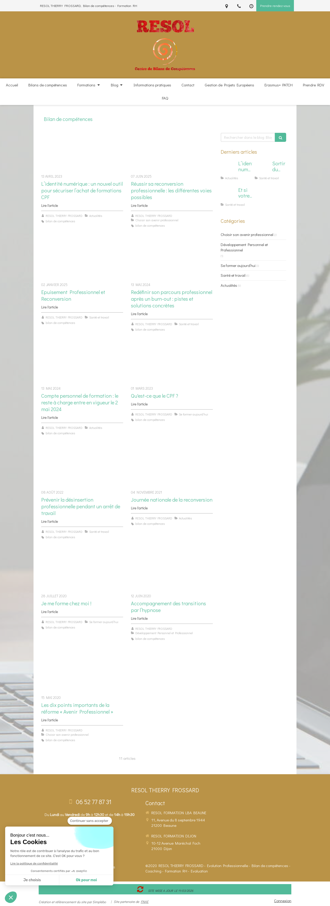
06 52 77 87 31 (93, 802)
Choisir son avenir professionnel (247, 234)
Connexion (282, 900)
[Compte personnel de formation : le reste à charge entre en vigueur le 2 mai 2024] (82, 362)
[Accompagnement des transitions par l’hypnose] (172, 570)
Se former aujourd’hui (238, 265)
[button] (11, 897)
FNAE (144, 901)
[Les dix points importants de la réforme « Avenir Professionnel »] (82, 671)
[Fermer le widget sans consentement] (90, 821)
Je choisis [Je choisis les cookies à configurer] (32, 880)
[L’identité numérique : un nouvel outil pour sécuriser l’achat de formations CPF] (82, 150)
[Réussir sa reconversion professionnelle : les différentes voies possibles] (172, 150)
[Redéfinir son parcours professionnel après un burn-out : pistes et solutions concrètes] (172, 259)
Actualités (229, 285)
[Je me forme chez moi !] (82, 570)
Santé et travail (233, 275)
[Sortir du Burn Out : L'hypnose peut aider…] (262, 168)
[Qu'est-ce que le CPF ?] (172, 362)
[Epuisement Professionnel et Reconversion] (82, 259)
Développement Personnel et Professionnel (244, 247)
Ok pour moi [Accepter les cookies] (86, 880)
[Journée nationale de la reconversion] (172, 466)
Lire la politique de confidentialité (34, 863)
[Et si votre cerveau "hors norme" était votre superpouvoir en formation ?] (228, 195)
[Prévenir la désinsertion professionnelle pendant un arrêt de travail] (82, 466)
